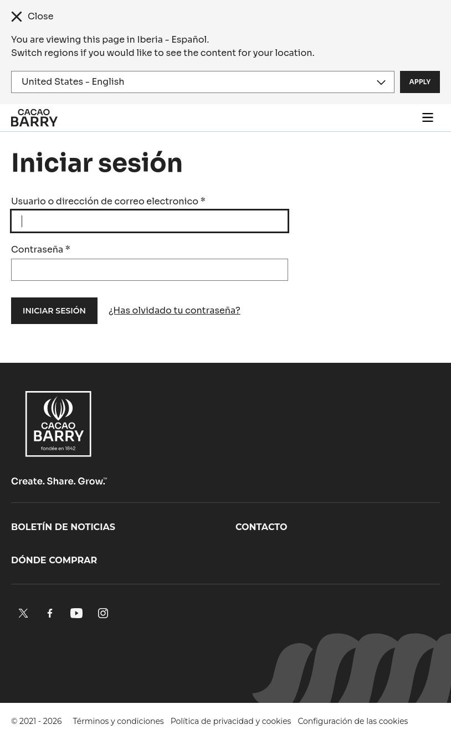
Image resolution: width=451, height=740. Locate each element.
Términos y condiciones (118, 721)
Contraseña (40, 249)
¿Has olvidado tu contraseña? (174, 310)
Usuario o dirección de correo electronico (108, 201)
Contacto (261, 527)
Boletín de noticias (63, 527)
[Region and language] (202, 82)
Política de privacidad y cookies (231, 721)
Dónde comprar (54, 560)
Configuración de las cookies (353, 721)
